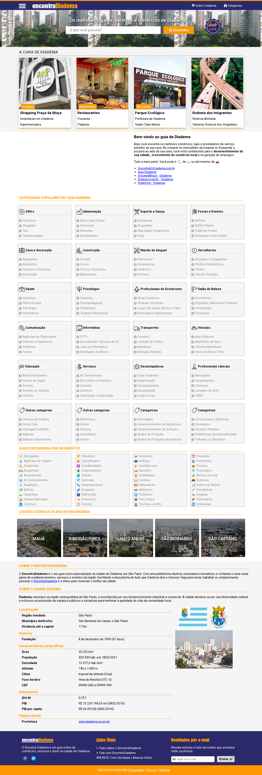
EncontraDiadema (45, 581)
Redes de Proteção (151, 434)
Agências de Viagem (37, 461)
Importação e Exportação (96, 395)
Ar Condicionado (91, 375)
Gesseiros (146, 456)
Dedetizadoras (91, 470)
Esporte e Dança (149, 211)
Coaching (86, 298)
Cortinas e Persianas (37, 269)
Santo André (130, 538)
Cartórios (30, 504)
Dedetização (146, 380)
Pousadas (203, 456)
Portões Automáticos (209, 264)
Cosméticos (203, 298)
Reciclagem (145, 419)
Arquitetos (30, 264)
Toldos (199, 269)
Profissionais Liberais (210, 366)
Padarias (83, 124)
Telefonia (29, 347)
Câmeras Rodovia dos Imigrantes (214, 124)
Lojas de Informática (94, 347)
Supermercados (30, 124)
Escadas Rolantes (207, 429)
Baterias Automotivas (37, 439)
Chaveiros (29, 220)
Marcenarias (88, 274)
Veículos (200, 328)
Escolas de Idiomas (36, 390)
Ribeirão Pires (84, 538)
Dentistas (29, 298)
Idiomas (28, 395)
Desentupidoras (149, 366)
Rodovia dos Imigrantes (212, 113)
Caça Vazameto (148, 375)
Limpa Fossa (146, 395)
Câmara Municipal (35, 499)
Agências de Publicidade (39, 337)
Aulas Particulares (35, 375)
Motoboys (144, 347)
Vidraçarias (203, 504)
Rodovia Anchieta (204, 119)
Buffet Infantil (204, 225)
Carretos (143, 337)
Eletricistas (145, 259)
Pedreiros (144, 269)
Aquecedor (30, 259)
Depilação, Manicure (216, 303)
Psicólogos (87, 289)
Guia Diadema (147, 172)
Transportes (146, 328)
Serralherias (203, 250)
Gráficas (144, 461)
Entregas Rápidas (149, 352)
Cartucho (86, 385)
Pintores (143, 274)
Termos (151, 770)
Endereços (88, 499)
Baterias (28, 434)
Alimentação (88, 211)
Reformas (212, 419)
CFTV (83, 337)
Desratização (146, 390)
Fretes (84, 424)
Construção (88, 250)
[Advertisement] (73, 162)
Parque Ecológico (149, 113)
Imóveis (85, 429)
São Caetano (222, 538)
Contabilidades (91, 466)
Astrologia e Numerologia (155, 313)
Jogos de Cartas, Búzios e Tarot (159, 308)
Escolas (28, 385)
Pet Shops (30, 308)
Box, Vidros (95, 380)
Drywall (85, 259)
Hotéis (84, 439)
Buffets (200, 220)
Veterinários (31, 313)
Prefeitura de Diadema (150, 119)
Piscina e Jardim (150, 504)
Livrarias (144, 480)
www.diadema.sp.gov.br (94, 721)
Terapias (94, 313)
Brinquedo (211, 236)
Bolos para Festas (92, 220)
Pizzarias (83, 119)
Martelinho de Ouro (208, 342)
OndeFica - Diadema (151, 183)
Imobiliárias (88, 434)
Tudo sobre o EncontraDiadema (120, 748)
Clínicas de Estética (36, 419)
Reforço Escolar (207, 475)
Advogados (202, 375)
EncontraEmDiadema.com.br (156, 168)
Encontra (178, 30)
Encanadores (146, 264)
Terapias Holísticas (150, 303)
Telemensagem (33, 236)
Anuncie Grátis (142, 757)
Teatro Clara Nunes (147, 124)
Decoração (30, 274)
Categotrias (146, 410)
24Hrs (26, 211)
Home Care (30, 424)
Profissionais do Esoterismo (158, 289)
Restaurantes (88, 113)
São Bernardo (176, 538)
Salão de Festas (206, 231)
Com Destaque (120, 757)
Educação (29, 366)
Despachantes (204, 380)
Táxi (25, 231)
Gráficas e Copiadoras (37, 342)
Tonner (27, 352)
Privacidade (136, 770)
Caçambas (31, 494)
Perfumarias (203, 308)
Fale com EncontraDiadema (117, 753)
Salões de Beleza (208, 485)
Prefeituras (203, 461)
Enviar (225, 759)
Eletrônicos (87, 419)
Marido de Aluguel (150, 250)
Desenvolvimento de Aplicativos (159, 424)
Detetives (201, 385)
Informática (88, 328)
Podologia (202, 313)
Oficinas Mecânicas (208, 347)
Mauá (39, 538)
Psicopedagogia (91, 303)
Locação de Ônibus (150, 342)
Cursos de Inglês (34, 380)
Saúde (26, 289)
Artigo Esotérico (148, 298)
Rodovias (202, 480)
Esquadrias (211, 259)
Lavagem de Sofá (207, 390)
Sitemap (164, 770)
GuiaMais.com (148, 466)
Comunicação (32, 328)
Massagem (153, 231)
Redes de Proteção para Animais (160, 439)
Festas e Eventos (207, 211)
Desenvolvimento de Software (158, 429)
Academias (145, 220)
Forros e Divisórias (93, 269)
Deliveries (87, 225)
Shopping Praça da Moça (41, 113)
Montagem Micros (94, 352)
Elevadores (202, 424)
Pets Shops (147, 499)
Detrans (86, 475)
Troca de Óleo (209, 352)
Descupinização (148, 385)
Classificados (90, 461)
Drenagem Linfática (36, 429)
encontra (54, 6)
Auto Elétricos (204, 337)
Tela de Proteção (206, 274)
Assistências (32, 475)
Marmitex (86, 231)
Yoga (141, 236)
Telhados (210, 439)
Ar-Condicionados (36, 480)
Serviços (86, 366)
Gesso (84, 264)
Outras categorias (35, 410)
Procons (202, 466)
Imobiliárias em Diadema (36, 119)
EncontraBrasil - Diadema (155, 176)
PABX (199, 395)
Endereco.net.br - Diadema (155, 179)
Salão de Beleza (206, 289)
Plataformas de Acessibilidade (216, 434)
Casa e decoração (35, 250)
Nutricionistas (32, 303)
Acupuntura (145, 225)
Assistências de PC (99, 342)
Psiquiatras (87, 308)
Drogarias (29, 225)
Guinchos (86, 390)
